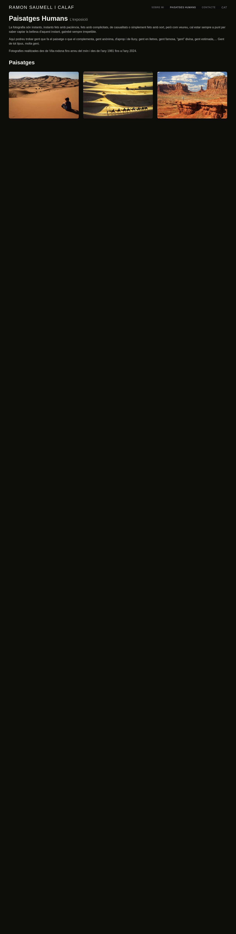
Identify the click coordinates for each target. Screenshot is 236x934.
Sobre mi (158, 7)
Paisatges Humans (183, 7)
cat (224, 7)
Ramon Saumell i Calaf (41, 7)
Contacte (209, 7)
